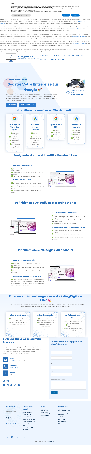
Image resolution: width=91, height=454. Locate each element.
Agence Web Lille (46, 55)
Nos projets (11, 105)
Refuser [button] (66, 450)
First (52, 354)
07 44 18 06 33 (14, 367)
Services (58, 55)
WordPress (79, 55)
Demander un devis (27, 105)
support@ (12, 361)
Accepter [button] (75, 450)
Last (52, 360)
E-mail (53, 364)
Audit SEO (60, 417)
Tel (52, 371)
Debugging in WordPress (74, 14)
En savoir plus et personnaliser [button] (21, 450)
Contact (61, 59)
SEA (73, 55)
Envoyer (54, 393)
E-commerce (52, 59)
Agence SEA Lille (27, 417)
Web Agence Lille (25, 57)
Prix (64, 55)
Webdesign (43, 59)
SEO (69, 55)
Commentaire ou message (58, 379)
